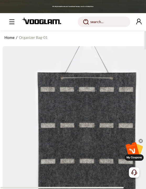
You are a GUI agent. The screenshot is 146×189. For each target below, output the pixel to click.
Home (9, 37)
